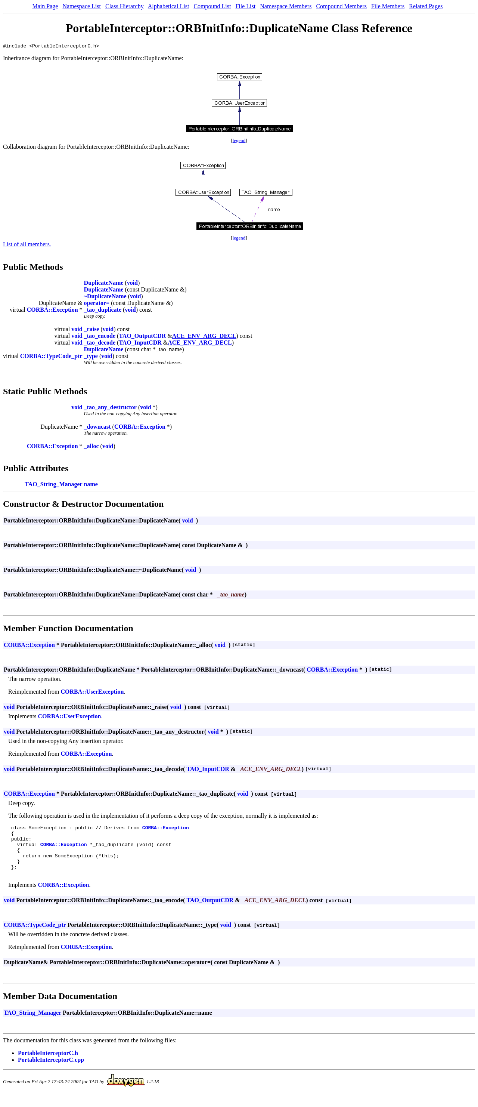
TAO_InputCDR (140, 343)
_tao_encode (99, 337)
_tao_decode (99, 343)
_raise (91, 330)
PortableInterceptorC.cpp (51, 1071)
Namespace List (81, 6)
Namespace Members (285, 6)
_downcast (97, 428)
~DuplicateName (105, 297)
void (132, 284)
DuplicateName (104, 284)
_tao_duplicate (102, 311)
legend (239, 141)
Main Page (45, 6)
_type (91, 357)
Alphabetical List (168, 6)
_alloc (91, 447)
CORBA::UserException (92, 693)
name (91, 485)
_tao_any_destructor (110, 408)
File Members (387, 6)
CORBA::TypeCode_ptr (51, 357)
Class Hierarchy (124, 6)
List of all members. (27, 245)
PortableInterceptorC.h (48, 1064)
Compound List (212, 6)
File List (245, 6)
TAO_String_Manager (53, 485)
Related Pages (426, 6)
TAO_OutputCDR (142, 337)
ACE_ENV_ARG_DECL (204, 337)
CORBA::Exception (52, 311)
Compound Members (341, 6)
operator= (97, 304)
